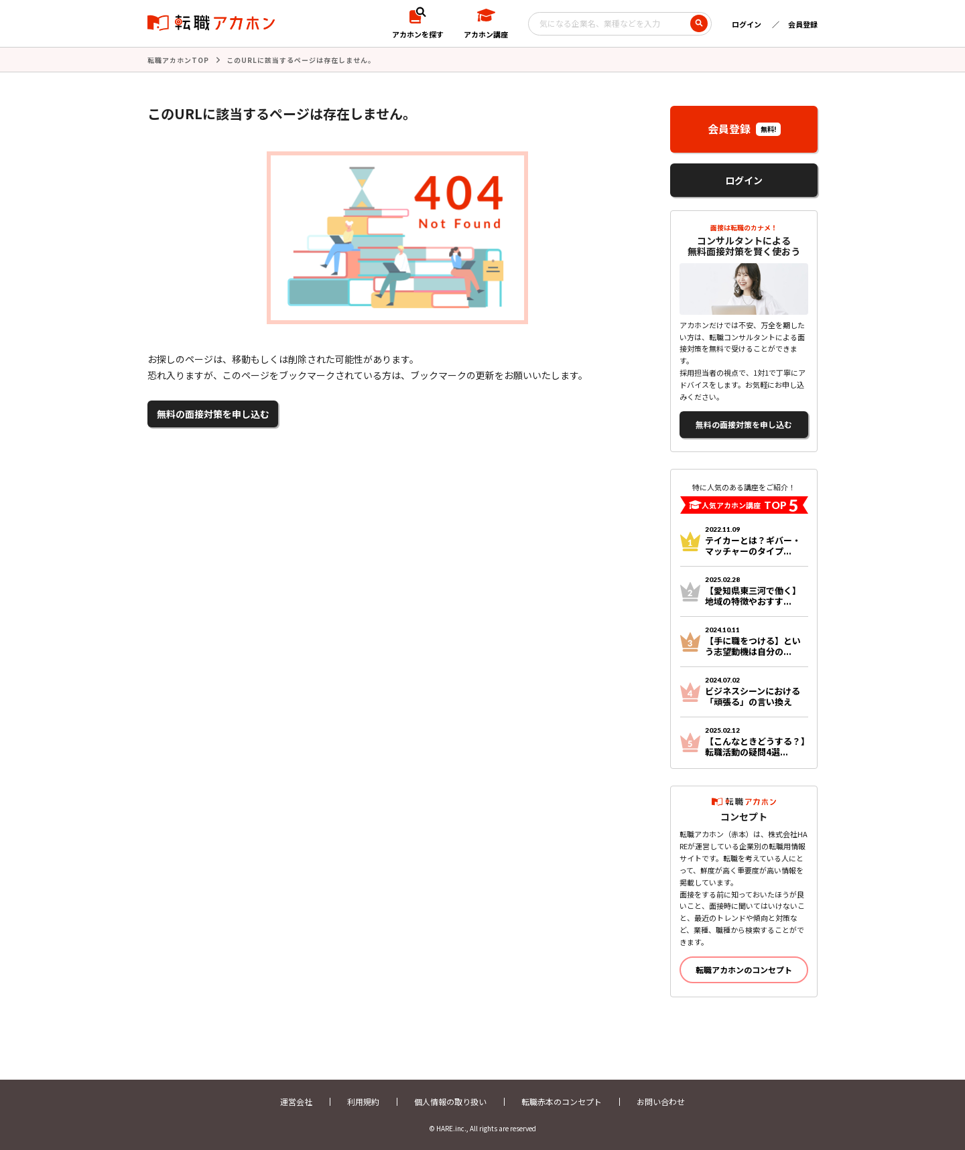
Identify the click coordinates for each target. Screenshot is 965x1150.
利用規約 (363, 1101)
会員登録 (803, 24)
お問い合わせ (661, 1101)
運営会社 (296, 1101)
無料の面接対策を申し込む (213, 414)
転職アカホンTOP (178, 60)
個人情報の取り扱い (450, 1101)
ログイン (746, 24)
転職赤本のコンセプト (561, 1101)
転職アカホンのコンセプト (744, 969)
